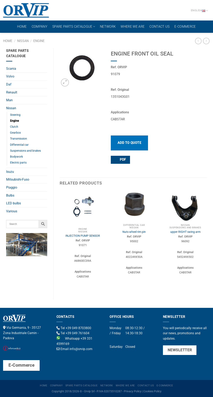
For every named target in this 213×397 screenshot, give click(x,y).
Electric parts (18, 162)
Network (108, 26)
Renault (11, 92)
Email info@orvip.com (74, 349)
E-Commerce (185, 26)
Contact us (159, 26)
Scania (11, 69)
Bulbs (10, 195)
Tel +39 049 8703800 (73, 328)
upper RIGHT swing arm (185, 232)
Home (22, 26)
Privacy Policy (132, 391)
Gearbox (15, 132)
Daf (8, 84)
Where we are (133, 26)
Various (11, 211)
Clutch (14, 127)
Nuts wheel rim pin (134, 232)
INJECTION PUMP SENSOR (82, 236)
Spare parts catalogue (73, 27)
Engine (39, 41)
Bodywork (16, 156)
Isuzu (10, 172)
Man (9, 100)
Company (39, 26)
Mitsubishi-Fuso (17, 179)
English (199, 11)
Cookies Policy (152, 391)
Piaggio (11, 187)
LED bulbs (13, 203)
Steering (15, 115)
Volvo (10, 76)
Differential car (19, 145)
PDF (120, 160)
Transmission (18, 138)
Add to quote (129, 143)
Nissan (23, 41)
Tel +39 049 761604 (72, 333)
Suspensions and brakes (25, 150)
